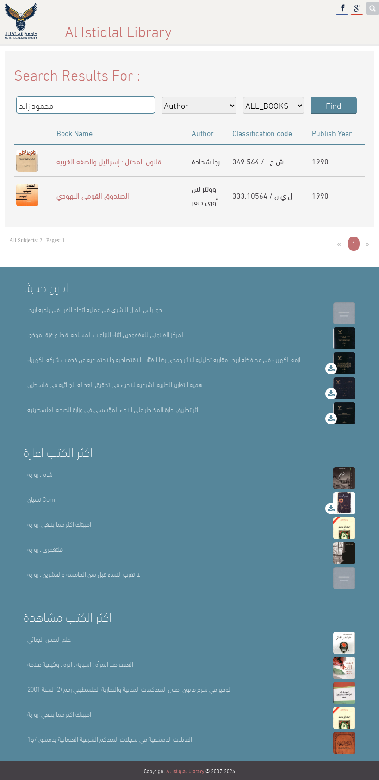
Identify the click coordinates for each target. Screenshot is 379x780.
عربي (353, 27)
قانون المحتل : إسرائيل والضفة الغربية (109, 161)
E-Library (293, 27)
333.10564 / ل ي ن (262, 195)
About (139, 27)
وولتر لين (204, 188)
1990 (320, 161)
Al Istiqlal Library (185, 770)
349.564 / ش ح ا (258, 161)
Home (82, 27)
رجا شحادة (206, 161)
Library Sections (214, 27)
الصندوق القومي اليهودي (92, 195)
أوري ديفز (205, 201)
